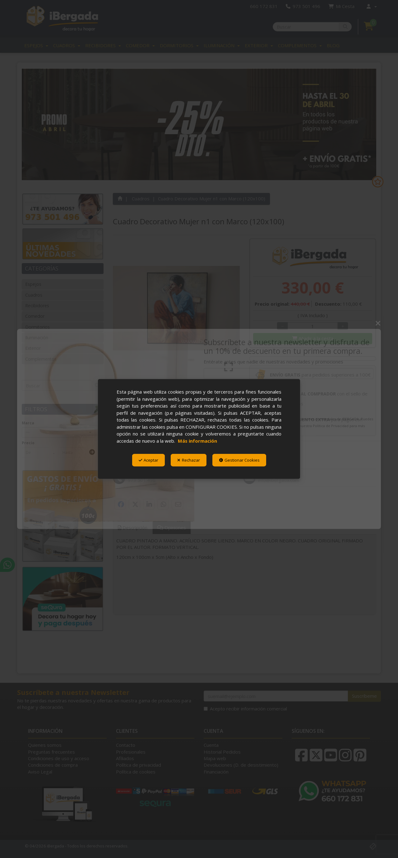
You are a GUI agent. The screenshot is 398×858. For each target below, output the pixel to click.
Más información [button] (197, 441)
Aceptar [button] (148, 460)
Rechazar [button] (188, 460)
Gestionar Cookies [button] (239, 460)
